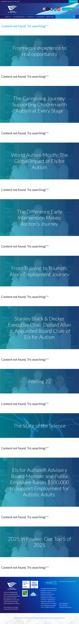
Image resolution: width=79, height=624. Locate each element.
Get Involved (40, 16)
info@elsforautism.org (65, 607)
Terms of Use (17, 618)
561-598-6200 (16, 1)
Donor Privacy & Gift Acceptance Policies (33, 618)
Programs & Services (19, 16)
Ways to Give (50, 16)
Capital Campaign (68, 9)
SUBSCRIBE (49, 582)
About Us (8, 16)
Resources (31, 16)
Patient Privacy (61, 618)
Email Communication (50, 618)
